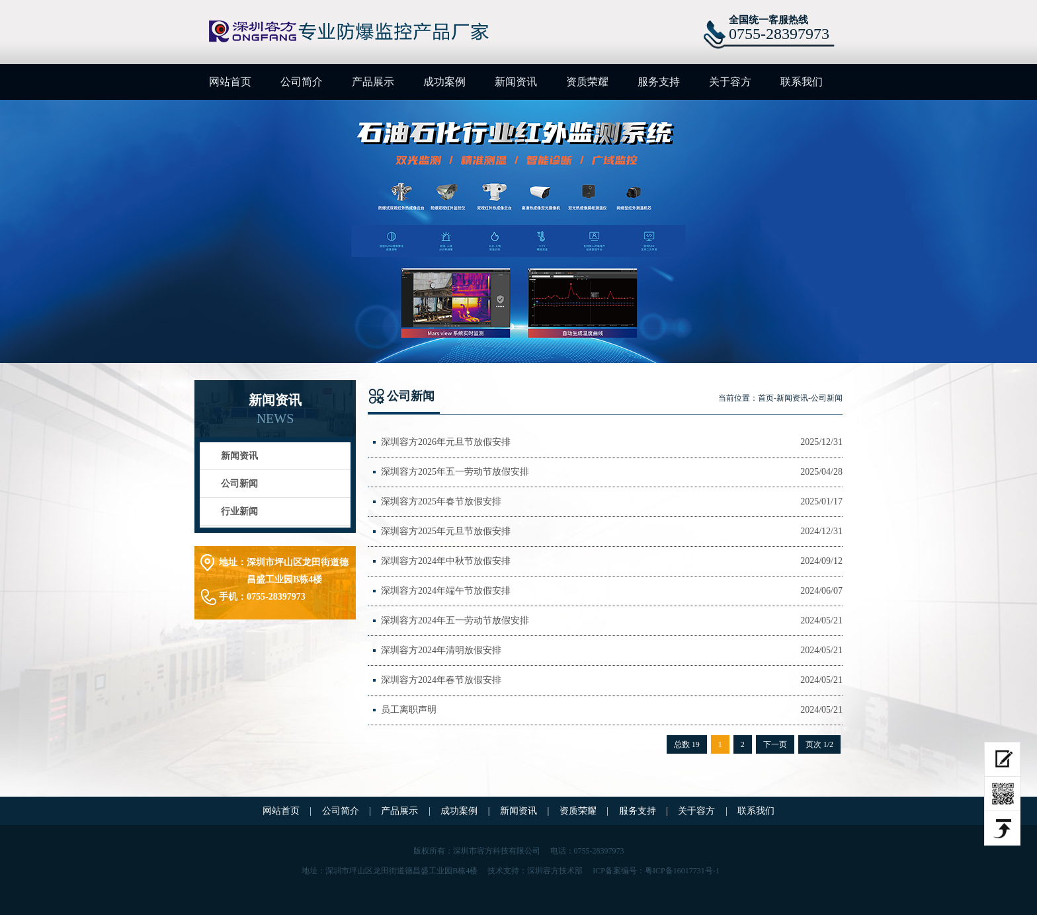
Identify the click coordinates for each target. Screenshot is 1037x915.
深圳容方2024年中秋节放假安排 (446, 561)
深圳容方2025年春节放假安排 (441, 501)
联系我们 (801, 81)
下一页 (775, 744)
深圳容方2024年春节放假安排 (441, 680)
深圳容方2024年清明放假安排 (441, 650)
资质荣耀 (587, 81)
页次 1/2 (819, 744)
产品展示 (373, 81)
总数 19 (687, 744)
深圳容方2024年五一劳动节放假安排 (455, 620)
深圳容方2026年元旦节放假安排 (446, 442)
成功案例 (444, 81)
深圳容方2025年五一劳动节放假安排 (455, 472)
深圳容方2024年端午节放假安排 (446, 591)
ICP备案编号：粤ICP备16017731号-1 (656, 870)
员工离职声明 (408, 710)
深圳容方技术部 (555, 870)
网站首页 (230, 81)
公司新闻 (239, 484)
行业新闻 (239, 511)
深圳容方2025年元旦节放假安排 (446, 531)
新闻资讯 (516, 81)
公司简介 (301, 81)
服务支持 (659, 81)
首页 (766, 398)
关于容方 (730, 81)
